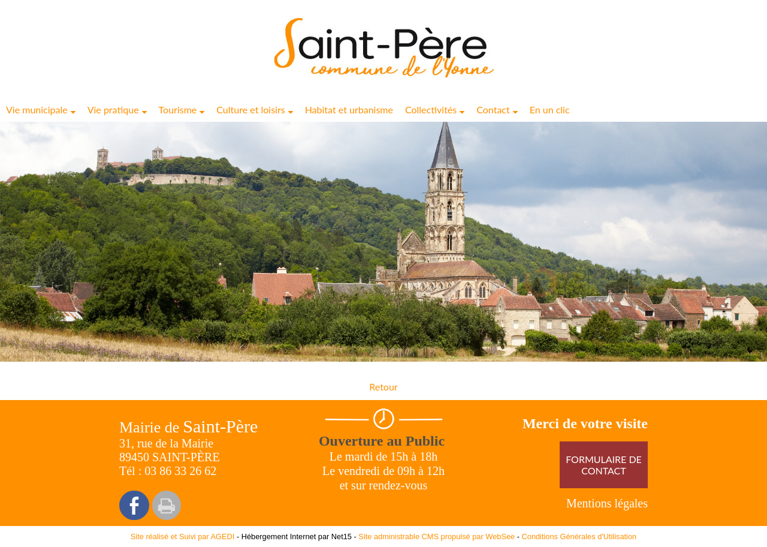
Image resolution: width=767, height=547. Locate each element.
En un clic (550, 109)
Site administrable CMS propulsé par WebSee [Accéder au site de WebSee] (436, 536)
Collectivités (431, 109)
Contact (492, 109)
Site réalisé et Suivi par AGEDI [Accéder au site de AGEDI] (183, 536)
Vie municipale (37, 109)
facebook (134, 505)
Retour (383, 386)
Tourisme (178, 109)
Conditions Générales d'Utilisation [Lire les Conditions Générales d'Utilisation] (579, 536)
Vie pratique (113, 109)
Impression (166, 505)
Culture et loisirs (250, 109)
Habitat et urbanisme (349, 109)
